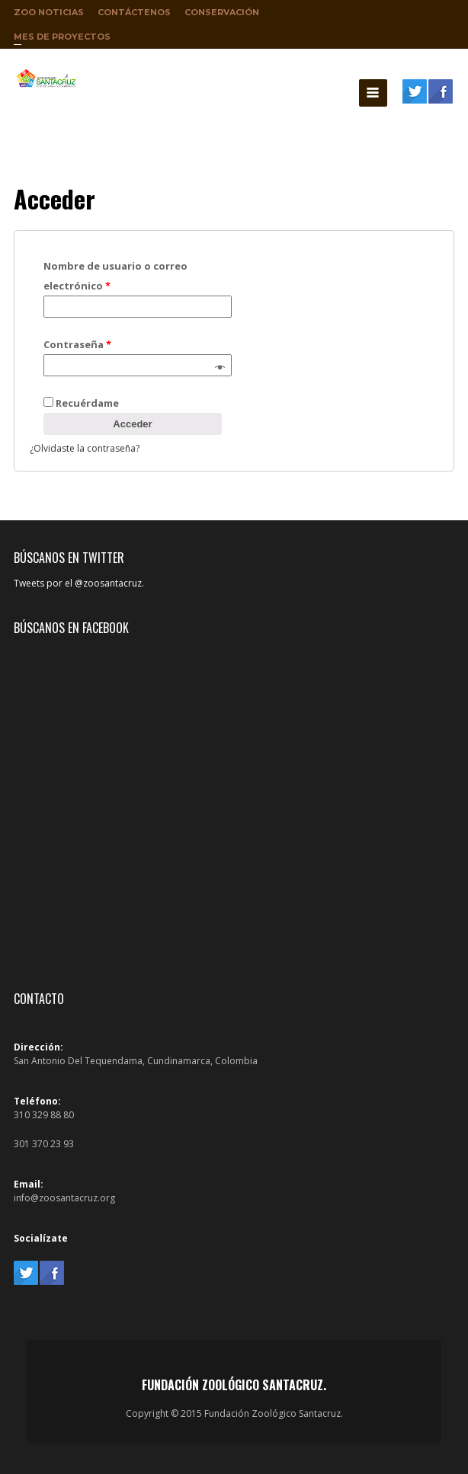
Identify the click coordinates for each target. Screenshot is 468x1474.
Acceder (132, 424)
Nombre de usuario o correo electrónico (115, 276)
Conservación (221, 12)
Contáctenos (134, 12)
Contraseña (77, 344)
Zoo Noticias (49, 12)
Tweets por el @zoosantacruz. (79, 583)
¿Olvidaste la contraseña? (84, 448)
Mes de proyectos (62, 40)
